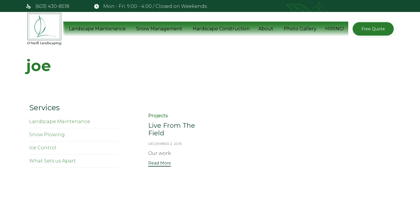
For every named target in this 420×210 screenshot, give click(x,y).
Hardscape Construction (221, 29)
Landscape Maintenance (97, 29)
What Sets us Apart (52, 161)
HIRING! (334, 29)
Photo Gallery (300, 29)
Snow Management (159, 29)
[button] (373, 29)
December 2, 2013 (165, 143)
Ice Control (42, 147)
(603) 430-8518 (52, 6)
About (265, 29)
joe (38, 66)
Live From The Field (171, 129)
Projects (158, 115)
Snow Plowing (47, 134)
